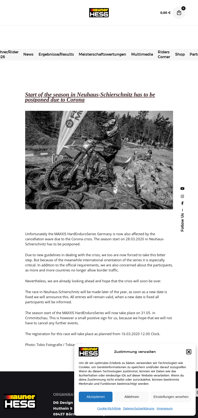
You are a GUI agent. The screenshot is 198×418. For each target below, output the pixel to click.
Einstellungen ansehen (171, 397)
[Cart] (179, 12)
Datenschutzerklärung (138, 408)
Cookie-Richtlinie (109, 408)
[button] (188, 351)
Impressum (165, 408)
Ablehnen (131, 397)
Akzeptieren (95, 397)
